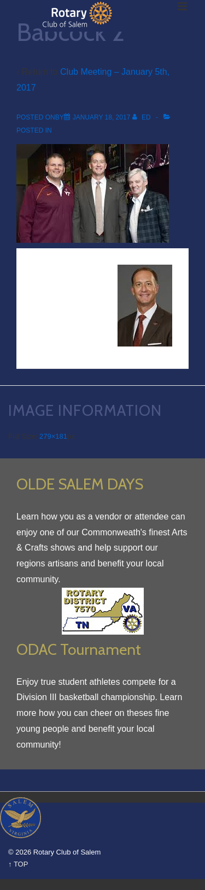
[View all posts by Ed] (142, 117)
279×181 (53, 436)
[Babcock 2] (102, 117)
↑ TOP (18, 864)
